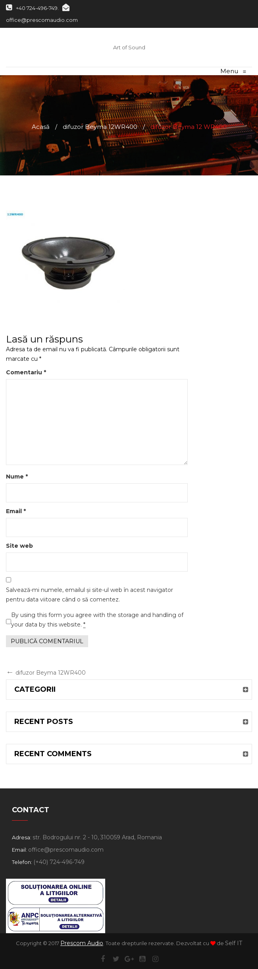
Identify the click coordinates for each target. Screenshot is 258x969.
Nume (17, 476)
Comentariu (26, 372)
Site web (19, 545)
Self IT (233, 943)
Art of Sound (129, 47)
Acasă (41, 126)
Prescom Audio (81, 943)
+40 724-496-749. (32, 8)
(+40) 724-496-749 (59, 862)
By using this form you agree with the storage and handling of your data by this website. (97, 619)
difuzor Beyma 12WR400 (100, 126)
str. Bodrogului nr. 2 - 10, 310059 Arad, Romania (97, 837)
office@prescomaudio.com (66, 849)
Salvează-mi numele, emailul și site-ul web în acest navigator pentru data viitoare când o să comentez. (89, 594)
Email (16, 511)
